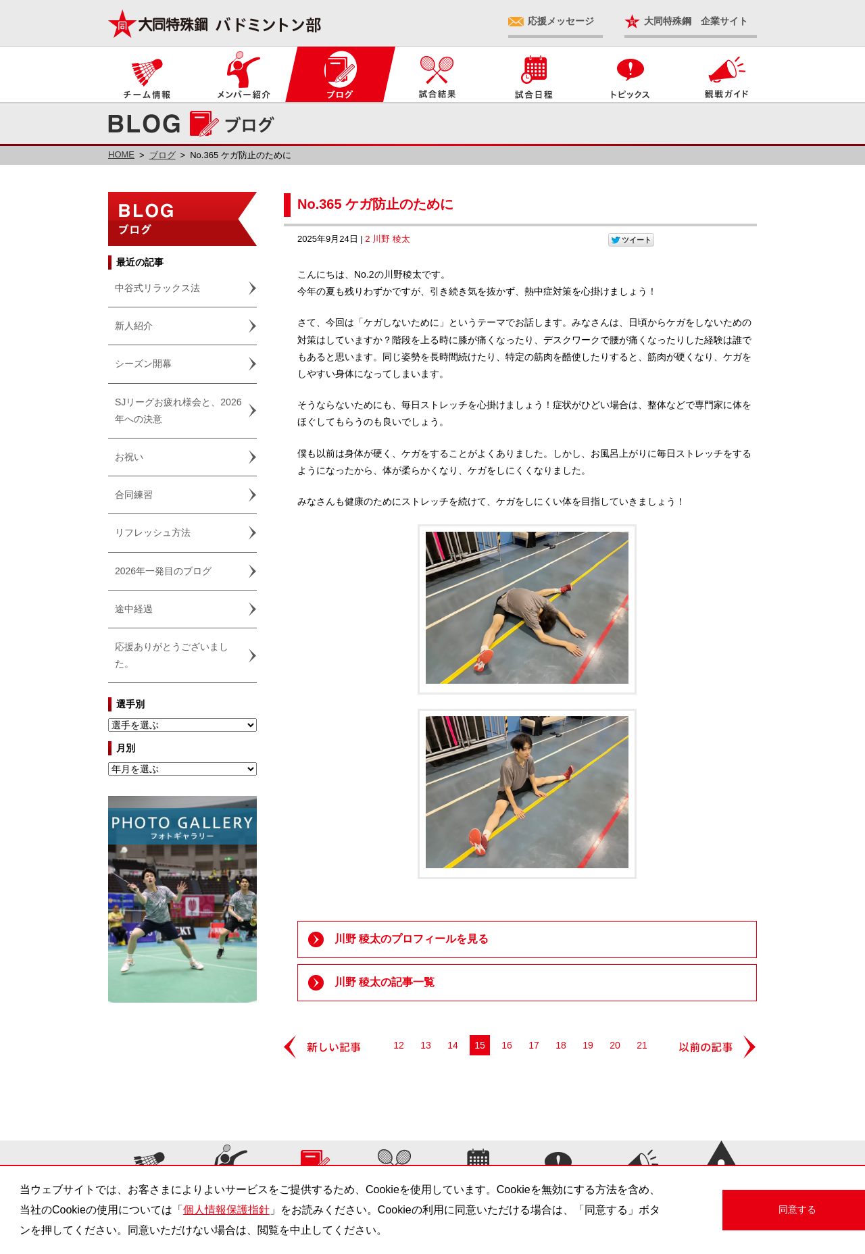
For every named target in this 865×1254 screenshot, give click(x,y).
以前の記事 (718, 1047)
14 (452, 1045)
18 (560, 1045)
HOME (121, 154)
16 (506, 1045)
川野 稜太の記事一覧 (385, 982)
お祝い (129, 456)
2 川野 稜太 (387, 239)
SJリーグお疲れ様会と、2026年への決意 (178, 410)
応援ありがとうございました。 (171, 655)
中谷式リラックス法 (157, 287)
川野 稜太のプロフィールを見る (412, 939)
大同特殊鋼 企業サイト (696, 21)
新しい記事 (323, 1047)
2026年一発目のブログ (163, 571)
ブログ (162, 155)
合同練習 (134, 494)
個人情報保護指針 (226, 1209)
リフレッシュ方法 (153, 532)
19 (588, 1045)
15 (479, 1045)
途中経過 (134, 608)
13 (425, 1045)
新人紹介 (134, 325)
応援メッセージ (561, 21)
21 (642, 1045)
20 (615, 1045)
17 (533, 1045)
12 (398, 1045)
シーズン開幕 (143, 363)
